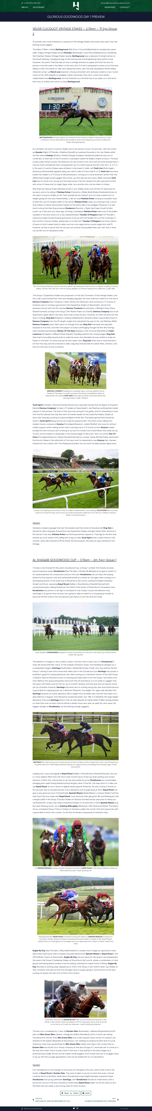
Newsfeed (110, 7)
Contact (125, 7)
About (25, 7)
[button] (70, 1093)
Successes (38, 7)
